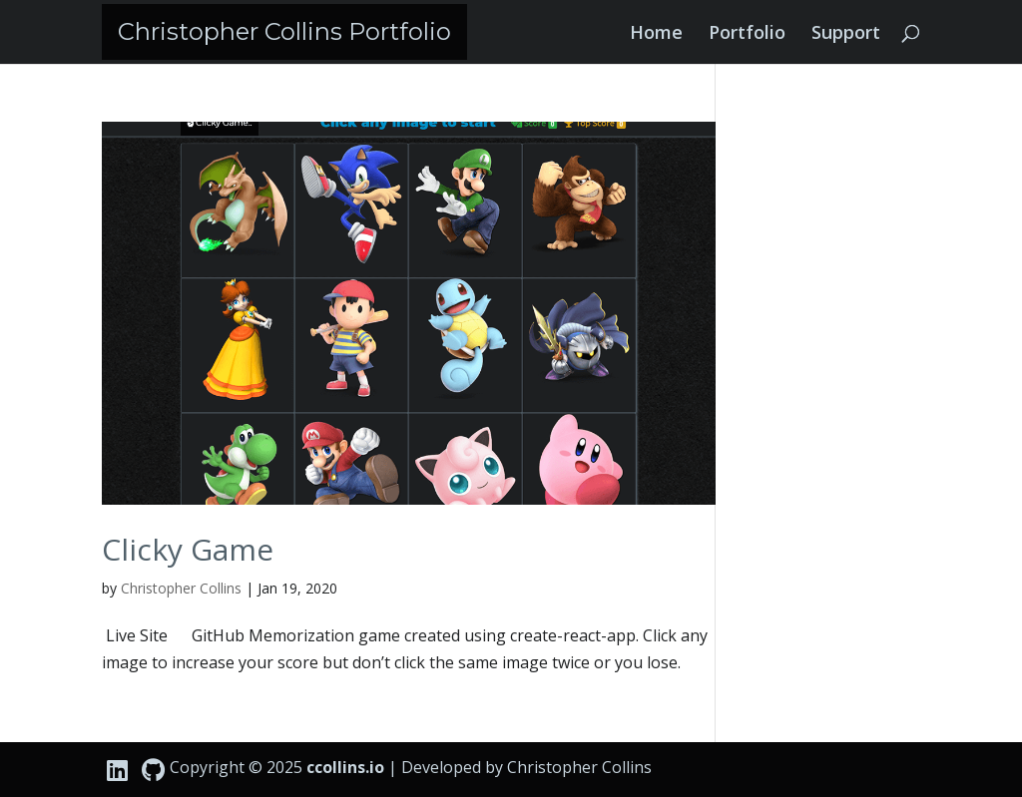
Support (845, 34)
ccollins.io (345, 767)
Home (656, 34)
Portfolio (747, 34)
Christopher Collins (181, 588)
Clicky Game (187, 549)
